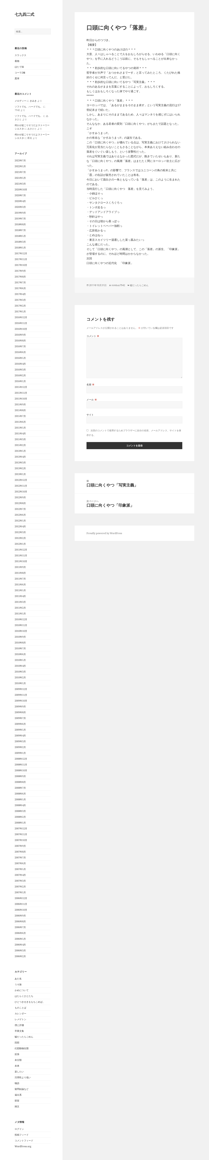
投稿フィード (22, 1134)
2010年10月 (21, 631)
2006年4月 (20, 944)
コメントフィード (24, 1140)
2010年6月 (20, 654)
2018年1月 (20, 247)
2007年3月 (20, 880)
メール (92, 399)
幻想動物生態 (22, 1048)
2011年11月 (21, 555)
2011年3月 (20, 602)
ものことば (20, 1007)
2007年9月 (20, 845)
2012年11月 (21, 485)
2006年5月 (20, 938)
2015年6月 (20, 421)
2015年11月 (21, 392)
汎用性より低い (23, 1077)
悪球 (17, 78)
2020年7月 (20, 195)
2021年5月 (20, 177)
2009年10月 (21, 700)
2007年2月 (20, 886)
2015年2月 (20, 445)
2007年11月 (21, 834)
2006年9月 (20, 915)
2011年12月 (21, 549)
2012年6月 (20, 514)
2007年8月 (20, 851)
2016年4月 (20, 363)
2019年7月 (20, 218)
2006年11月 (21, 904)
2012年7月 (20, 509)
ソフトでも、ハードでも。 (29, 106)
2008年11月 (21, 764)
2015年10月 (21, 398)
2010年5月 (20, 660)
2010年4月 (20, 665)
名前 (90, 384)
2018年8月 (20, 224)
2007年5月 (20, 869)
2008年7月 (20, 787)
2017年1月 (20, 311)
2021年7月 (20, 172)
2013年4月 (20, 456)
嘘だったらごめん (24, 1036)
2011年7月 (20, 578)
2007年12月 (21, 828)
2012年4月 (20, 526)
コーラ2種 (20, 72)
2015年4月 (20, 433)
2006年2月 (20, 956)
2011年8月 (20, 572)
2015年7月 (20, 416)
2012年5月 (20, 520)
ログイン (19, 1129)
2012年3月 (20, 532)
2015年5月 (20, 427)
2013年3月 (20, 462)
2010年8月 (20, 642)
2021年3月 (20, 183)
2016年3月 (20, 369)
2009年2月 (20, 747)
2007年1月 (20, 892)
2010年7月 (20, 648)
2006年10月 (21, 909)
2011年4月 (20, 596)
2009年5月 (20, 729)
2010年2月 (20, 677)
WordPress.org (23, 1146)
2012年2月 (20, 538)
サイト (90, 414)
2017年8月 (20, 276)
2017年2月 (20, 305)
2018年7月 (20, 230)
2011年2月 (20, 607)
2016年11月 (21, 323)
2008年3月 (20, 811)
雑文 (17, 1106)
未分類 (18, 1060)
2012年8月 (20, 503)
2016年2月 (20, 375)
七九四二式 (24, 14)
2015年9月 (20, 404)
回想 (17, 1042)
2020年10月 (21, 189)
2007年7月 (20, 857)
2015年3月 (20, 439)
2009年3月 (20, 741)
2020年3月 (20, 207)
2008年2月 (20, 816)
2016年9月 (20, 334)
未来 (17, 1065)
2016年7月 (20, 346)
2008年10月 (21, 770)
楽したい (19, 1071)
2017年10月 (21, 265)
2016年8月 (20, 340)
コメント (93, 336)
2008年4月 (20, 805)
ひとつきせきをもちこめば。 (30, 1001)
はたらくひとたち (24, 996)
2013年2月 (20, 468)
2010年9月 (20, 636)
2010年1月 (20, 683)
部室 (17, 1100)
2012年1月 (20, 543)
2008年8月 (20, 782)
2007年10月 (21, 840)
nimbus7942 (118, 285)
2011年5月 (20, 590)
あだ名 (18, 978)
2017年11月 (21, 259)
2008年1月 (20, 822)
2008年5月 (20, 799)
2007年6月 (20, 863)
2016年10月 (21, 329)
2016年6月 (20, 352)
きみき (33, 100)
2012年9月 (20, 497)
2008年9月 (20, 776)
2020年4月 (20, 201)
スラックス (20, 55)
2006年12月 (21, 898)
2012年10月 (21, 491)
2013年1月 (20, 474)
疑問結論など (22, 1089)
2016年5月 (20, 358)
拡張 (17, 1054)
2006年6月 (20, 933)
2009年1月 (20, 753)
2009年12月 (21, 689)
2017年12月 (21, 253)
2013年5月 (20, 450)
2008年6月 (20, 793)
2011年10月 (21, 561)
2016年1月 (20, 381)
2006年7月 (20, 927)
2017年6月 (20, 288)
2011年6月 (20, 584)
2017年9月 (20, 270)
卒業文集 (19, 1030)
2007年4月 (20, 875)
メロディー (20, 100)
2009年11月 (21, 694)
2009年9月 (20, 706)
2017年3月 (20, 299)
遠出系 (18, 1094)
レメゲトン (20, 1019)
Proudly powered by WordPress (104, 533)
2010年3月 (20, 671)
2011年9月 (20, 567)
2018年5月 (20, 236)
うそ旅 (18, 984)
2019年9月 (20, 212)
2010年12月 (21, 619)
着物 (17, 61)
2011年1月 (20, 613)
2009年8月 (20, 712)
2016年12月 (21, 317)
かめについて (22, 990)
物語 (17, 1083)
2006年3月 (20, 950)
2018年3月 (20, 241)
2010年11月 (21, 625)
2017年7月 (20, 282)
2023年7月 (20, 160)
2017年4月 (20, 294)
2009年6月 (20, 724)
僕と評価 (19, 1025)
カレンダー (20, 1013)
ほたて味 (19, 66)
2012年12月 (21, 480)
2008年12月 (21, 758)
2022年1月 (20, 166)
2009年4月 (20, 735)
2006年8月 (20, 921)
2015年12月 (21, 387)
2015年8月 (20, 410)
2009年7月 (20, 718)
